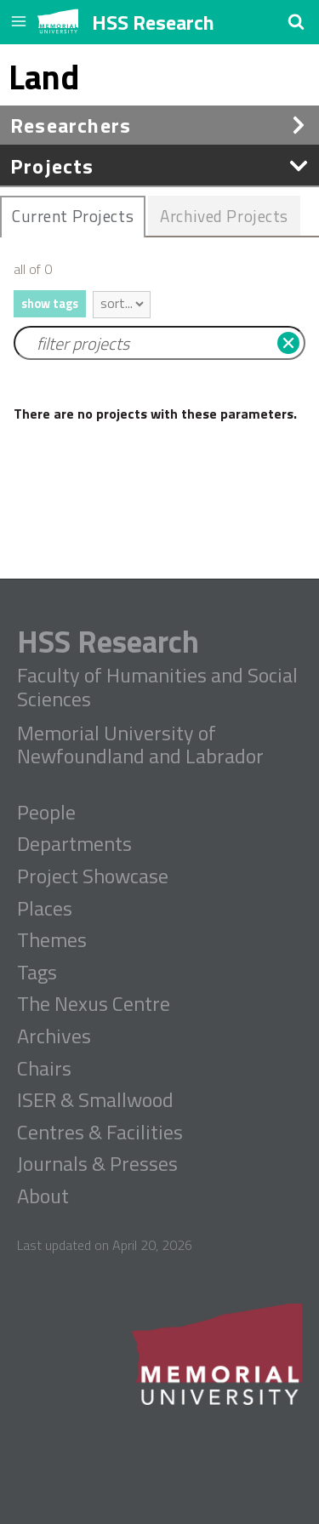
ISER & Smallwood (95, 1100)
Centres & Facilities (100, 1132)
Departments (74, 844)
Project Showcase (92, 876)
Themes (52, 940)
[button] (296, 21)
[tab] (72, 217)
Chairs (44, 1069)
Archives (54, 1036)
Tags (37, 973)
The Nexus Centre (93, 1004)
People (46, 813)
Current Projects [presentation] (73, 215)
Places (44, 909)
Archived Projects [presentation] (224, 215)
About (43, 1196)
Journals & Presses (97, 1164)
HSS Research (153, 22)
